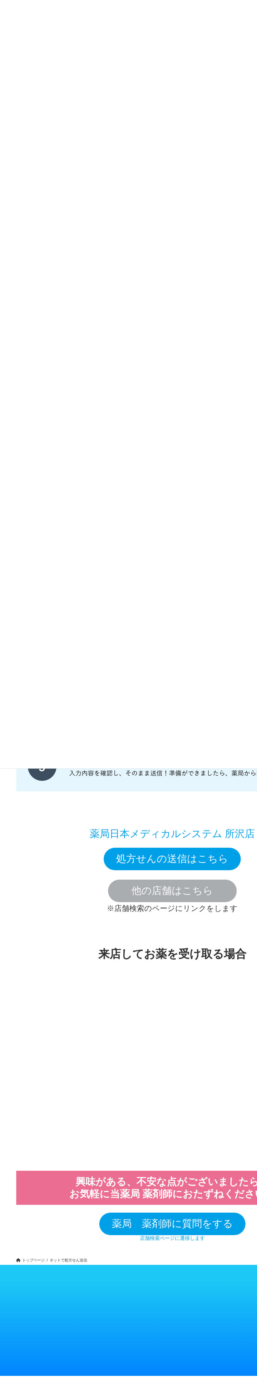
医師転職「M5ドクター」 (212, 1319)
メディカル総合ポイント (116, 1360)
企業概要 (109, 1303)
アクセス (108, 1316)
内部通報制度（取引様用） (150, 1316)
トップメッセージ (112, 1309)
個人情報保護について (148, 1309)
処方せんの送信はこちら (172, 858)
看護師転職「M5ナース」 (212, 1325)
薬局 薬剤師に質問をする (172, 1223)
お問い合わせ (111, 1322)
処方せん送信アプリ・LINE (118, 1354)
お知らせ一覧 (143, 1303)
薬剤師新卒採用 (176, 1303)
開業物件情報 (207, 1313)
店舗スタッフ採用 (177, 1316)
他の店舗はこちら (172, 890)
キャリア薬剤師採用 (178, 1309)
